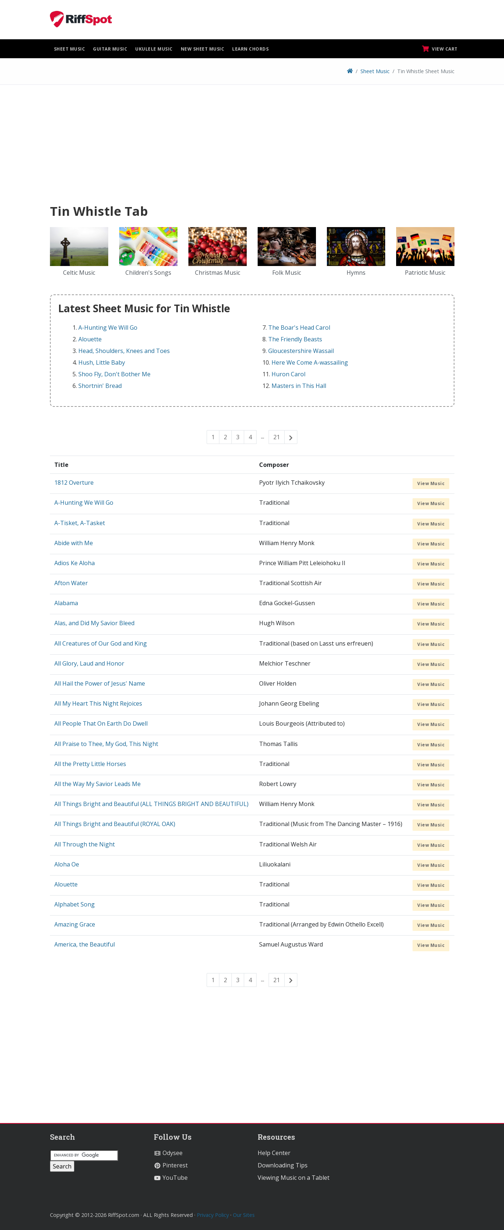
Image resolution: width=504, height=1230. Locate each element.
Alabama (66, 603)
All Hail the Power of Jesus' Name (99, 683)
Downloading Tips (283, 1165)
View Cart (440, 48)
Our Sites (244, 1214)
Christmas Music (217, 273)
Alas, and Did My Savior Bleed (94, 623)
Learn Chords (250, 49)
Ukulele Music (154, 49)
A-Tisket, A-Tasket (79, 523)
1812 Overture (74, 483)
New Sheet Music (202, 49)
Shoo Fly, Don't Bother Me (114, 374)
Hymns (356, 273)
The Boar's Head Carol (299, 328)
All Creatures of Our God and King (100, 643)
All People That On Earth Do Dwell (101, 723)
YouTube (171, 1178)
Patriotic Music (425, 273)
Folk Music (286, 273)
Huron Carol (288, 374)
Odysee (168, 1153)
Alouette (90, 339)
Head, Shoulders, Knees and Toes (124, 351)
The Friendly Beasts (295, 339)
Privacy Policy (213, 1214)
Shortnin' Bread (100, 386)
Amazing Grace (74, 924)
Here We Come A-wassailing (309, 362)
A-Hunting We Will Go (107, 328)
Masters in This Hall (298, 386)
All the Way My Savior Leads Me (97, 784)
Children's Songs (148, 273)
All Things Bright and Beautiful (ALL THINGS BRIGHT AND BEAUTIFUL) (151, 804)
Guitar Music (110, 49)
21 (276, 437)
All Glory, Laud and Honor (89, 663)
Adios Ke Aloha (74, 563)
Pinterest (171, 1165)
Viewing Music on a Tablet (293, 1178)
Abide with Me (73, 543)
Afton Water (71, 583)
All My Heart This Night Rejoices (98, 703)
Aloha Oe (66, 864)
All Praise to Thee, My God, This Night (106, 744)
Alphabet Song (74, 904)
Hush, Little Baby (101, 362)
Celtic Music (79, 273)
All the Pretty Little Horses (90, 764)
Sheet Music (69, 49)
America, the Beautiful (84, 944)
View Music (431, 483)
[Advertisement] (252, 147)
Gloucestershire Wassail (301, 351)
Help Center (274, 1153)
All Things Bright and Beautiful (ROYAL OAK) (114, 824)
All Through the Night (84, 844)
